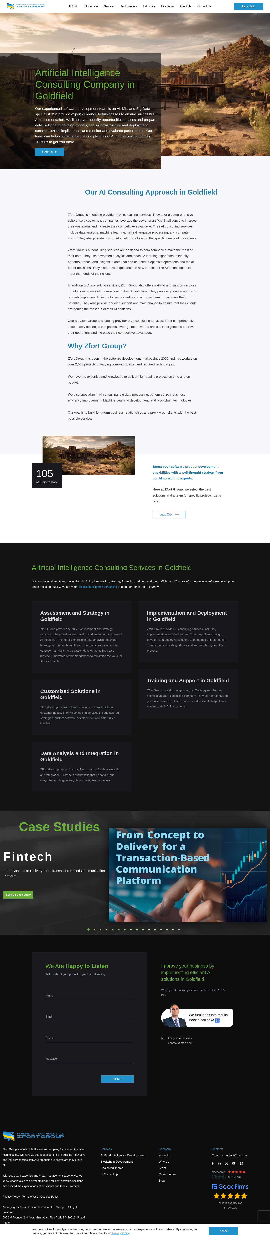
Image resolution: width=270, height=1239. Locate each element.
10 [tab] (143, 929)
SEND (117, 1079)
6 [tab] (119, 929)
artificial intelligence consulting (97, 586)
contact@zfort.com (180, 1043)
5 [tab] (112, 929)
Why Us (164, 1161)
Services (106, 1149)
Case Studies (167, 1174)
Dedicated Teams (112, 1168)
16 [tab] (179, 929)
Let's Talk (248, 6)
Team (162, 1168)
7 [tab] (125, 929)
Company (165, 1149)
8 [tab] (131, 929)
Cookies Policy (49, 1196)
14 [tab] (167, 929)
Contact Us (204, 6)
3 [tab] (100, 929)
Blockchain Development (117, 1161)
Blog (162, 1180)
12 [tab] (155, 929)
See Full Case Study (18, 894)
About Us (165, 1155)
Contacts (217, 1149)
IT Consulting (109, 1174)
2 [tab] (94, 929)
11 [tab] (149, 929)
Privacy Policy (120, 1233)
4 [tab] (106, 929)
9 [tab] (137, 929)
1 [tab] (88, 929)
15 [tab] (173, 929)
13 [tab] (161, 929)
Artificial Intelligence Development (122, 1155)
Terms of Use (30, 1196)
